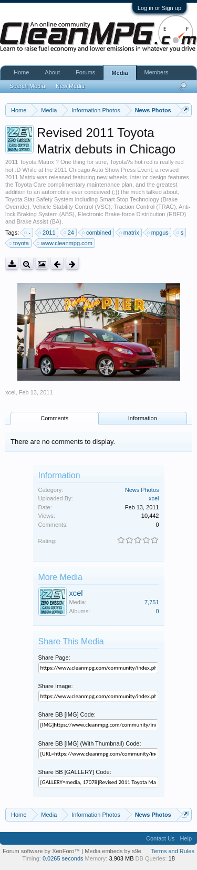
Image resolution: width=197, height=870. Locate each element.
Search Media (27, 86)
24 (69, 232)
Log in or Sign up (159, 8)
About (52, 72)
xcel (10, 392)
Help (186, 838)
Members (156, 72)
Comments (54, 418)
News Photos (142, 490)
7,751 (151, 602)
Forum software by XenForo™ (42, 851)
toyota (19, 243)
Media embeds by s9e (113, 851)
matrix (129, 232)
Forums (85, 72)
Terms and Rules (172, 851)
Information (142, 418)
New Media (70, 86)
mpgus (158, 232)
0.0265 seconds (63, 858)
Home (21, 72)
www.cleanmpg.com (65, 243)
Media (119, 73)
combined (97, 232)
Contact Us (160, 838)
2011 (47, 232)
